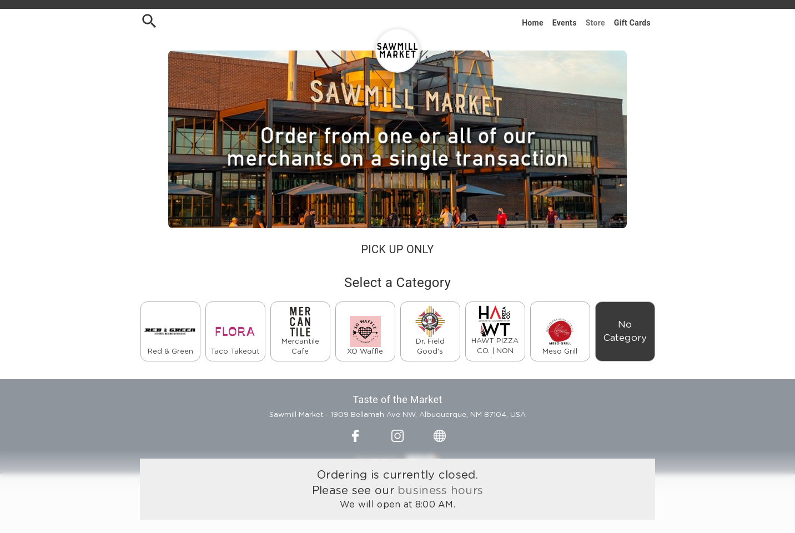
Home (533, 22)
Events (564, 22)
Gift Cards (632, 22)
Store (595, 22)
